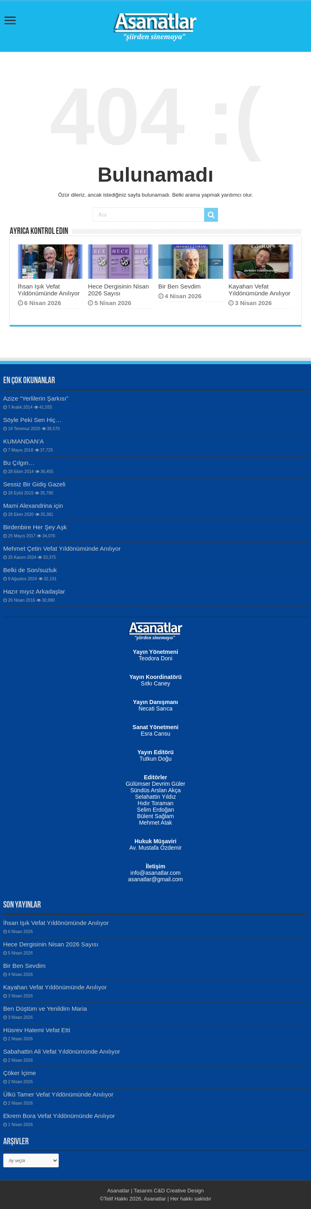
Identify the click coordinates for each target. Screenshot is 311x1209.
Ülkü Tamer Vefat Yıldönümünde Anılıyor (58, 1094)
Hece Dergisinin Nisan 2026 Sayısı (118, 290)
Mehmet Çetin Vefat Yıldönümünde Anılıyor (62, 548)
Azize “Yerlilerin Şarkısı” (35, 398)
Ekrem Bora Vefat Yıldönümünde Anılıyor (59, 1115)
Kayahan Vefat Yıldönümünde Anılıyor (259, 290)
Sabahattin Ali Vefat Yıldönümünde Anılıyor (61, 1051)
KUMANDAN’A (23, 441)
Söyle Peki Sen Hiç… (32, 419)
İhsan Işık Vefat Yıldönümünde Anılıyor (49, 290)
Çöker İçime (19, 1072)
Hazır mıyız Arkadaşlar (34, 591)
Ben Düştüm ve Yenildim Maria (45, 1008)
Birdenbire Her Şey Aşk (35, 527)
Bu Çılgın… (19, 462)
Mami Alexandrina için (33, 505)
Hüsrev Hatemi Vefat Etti (36, 1030)
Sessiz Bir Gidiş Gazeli (34, 484)
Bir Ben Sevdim (179, 286)
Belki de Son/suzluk (30, 569)
